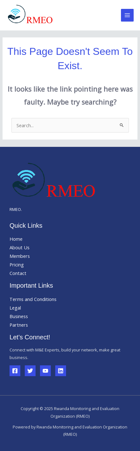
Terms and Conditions (33, 299)
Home (16, 239)
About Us (20, 247)
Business (19, 316)
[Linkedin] (60, 370)
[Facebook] (15, 370)
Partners (19, 325)
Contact (18, 273)
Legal (15, 307)
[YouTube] (45, 370)
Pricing (17, 264)
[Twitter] (30, 370)
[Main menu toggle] (127, 15)
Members (20, 256)
